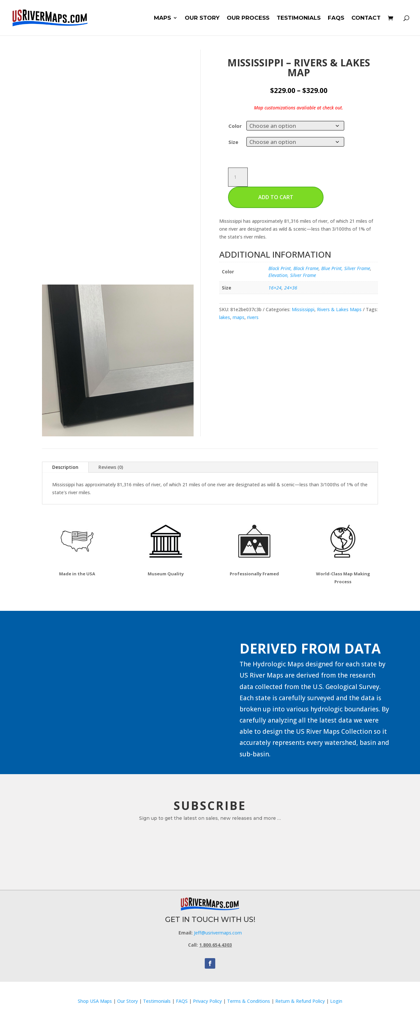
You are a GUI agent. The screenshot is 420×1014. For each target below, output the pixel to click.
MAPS (162, 18)
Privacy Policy (207, 1001)
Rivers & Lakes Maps (339, 309)
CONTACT (366, 18)
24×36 (290, 288)
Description (65, 467)
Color (235, 126)
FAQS (336, 18)
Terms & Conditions (248, 1001)
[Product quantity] (238, 177)
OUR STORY (202, 18)
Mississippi (303, 309)
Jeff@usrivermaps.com (218, 933)
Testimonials (157, 1001)
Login (336, 1001)
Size (233, 142)
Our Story (127, 1001)
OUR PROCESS (248, 18)
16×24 (275, 288)
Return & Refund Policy (300, 1001)
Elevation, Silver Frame (292, 275)
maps (238, 317)
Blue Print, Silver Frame (345, 268)
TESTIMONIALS (299, 18)
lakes (224, 317)
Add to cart (275, 197)
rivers (253, 317)
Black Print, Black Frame (293, 268)
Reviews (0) (110, 467)
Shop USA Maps (95, 1001)
